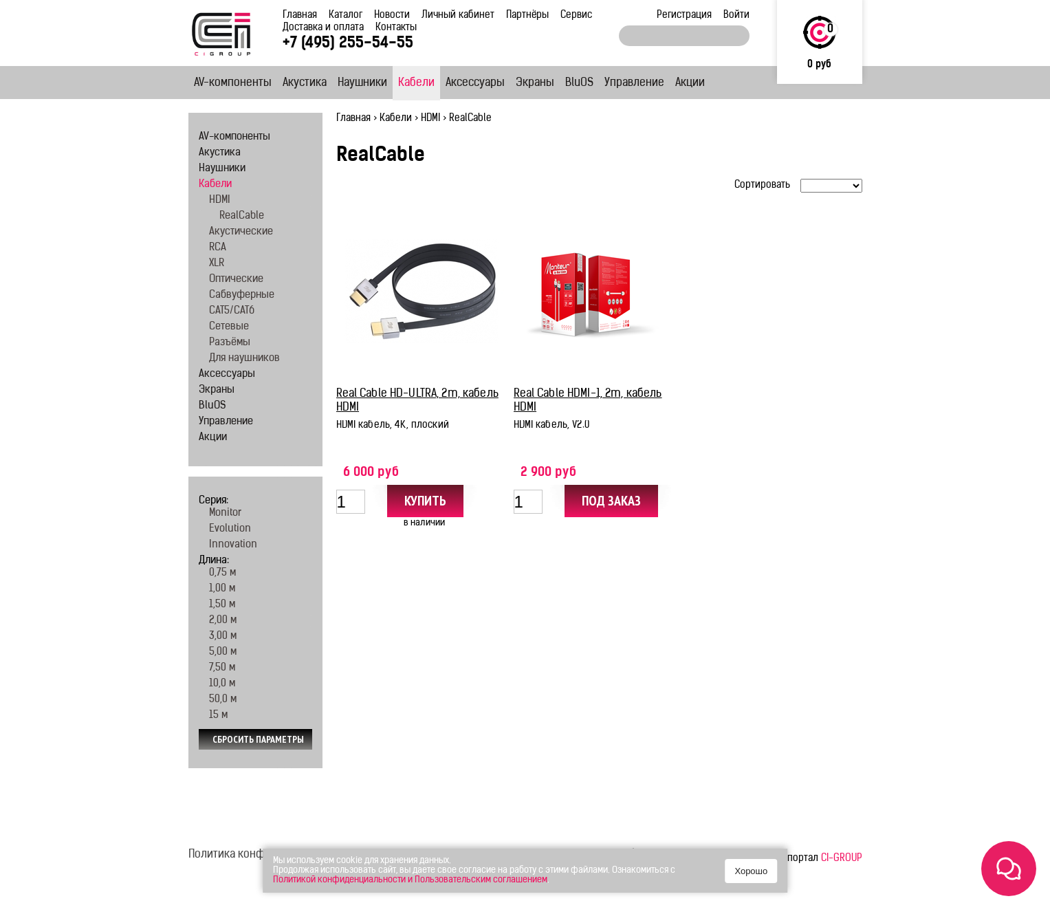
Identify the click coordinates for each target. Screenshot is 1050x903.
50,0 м (223, 700)
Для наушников (244, 358)
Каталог (345, 15)
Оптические (236, 279)
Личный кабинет (458, 15)
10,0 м (222, 684)
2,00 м (223, 621)
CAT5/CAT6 (231, 311)
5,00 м (223, 652)
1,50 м (222, 605)
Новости (392, 15)
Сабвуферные (241, 295)
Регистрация (684, 15)
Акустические (241, 232)
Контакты (396, 28)
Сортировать (762, 185)
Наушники (362, 83)
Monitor (225, 513)
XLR (216, 264)
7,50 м (222, 668)
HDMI (430, 118)
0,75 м (222, 573)
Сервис (576, 15)
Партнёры (527, 15)
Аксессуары (475, 83)
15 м (218, 715)
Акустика (305, 83)
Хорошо (750, 871)
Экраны (535, 83)
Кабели (416, 83)
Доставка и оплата (323, 28)
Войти (736, 15)
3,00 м (223, 636)
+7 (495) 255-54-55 (348, 44)
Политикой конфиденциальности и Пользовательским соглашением (410, 879)
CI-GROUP (841, 858)
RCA (217, 248)
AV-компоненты (233, 83)
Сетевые (229, 327)
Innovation (233, 545)
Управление (634, 83)
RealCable (241, 216)
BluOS (579, 83)
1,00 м (222, 589)
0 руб (819, 65)
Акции (690, 83)
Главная (300, 15)
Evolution (230, 529)
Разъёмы (229, 343)
